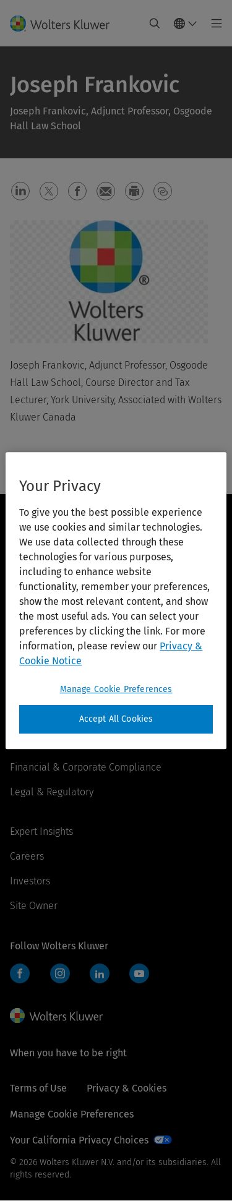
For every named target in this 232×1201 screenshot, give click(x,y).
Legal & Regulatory (51, 792)
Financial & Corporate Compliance (85, 767)
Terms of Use (38, 1088)
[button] (20, 191)
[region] (116, 600)
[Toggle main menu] (213, 23)
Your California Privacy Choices (79, 1140)
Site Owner (34, 906)
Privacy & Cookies (126, 1088)
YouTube (139, 973)
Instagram (60, 973)
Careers (27, 856)
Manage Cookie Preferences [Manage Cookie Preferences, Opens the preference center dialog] (116, 689)
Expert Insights (41, 831)
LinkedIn (100, 973)
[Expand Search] (154, 23)
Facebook (20, 973)
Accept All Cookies (116, 719)
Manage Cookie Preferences (72, 1114)
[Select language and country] (185, 23)
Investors (30, 881)
